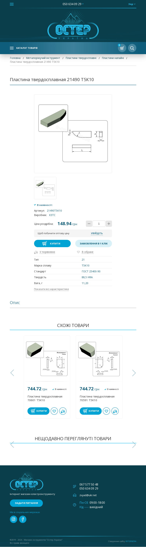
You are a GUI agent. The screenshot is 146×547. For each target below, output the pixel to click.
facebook (22, 519)
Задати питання (26, 503)
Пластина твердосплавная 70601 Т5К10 (44, 398)
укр (130, 4)
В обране (87, 252)
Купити (55, 243)
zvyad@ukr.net (88, 495)
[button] (12, 373)
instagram (13, 519)
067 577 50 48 (89, 484)
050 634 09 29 (72, 4)
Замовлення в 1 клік (94, 243)
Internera (130, 541)
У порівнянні (47, 252)
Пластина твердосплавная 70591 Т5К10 (97, 398)
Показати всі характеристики (51, 289)
